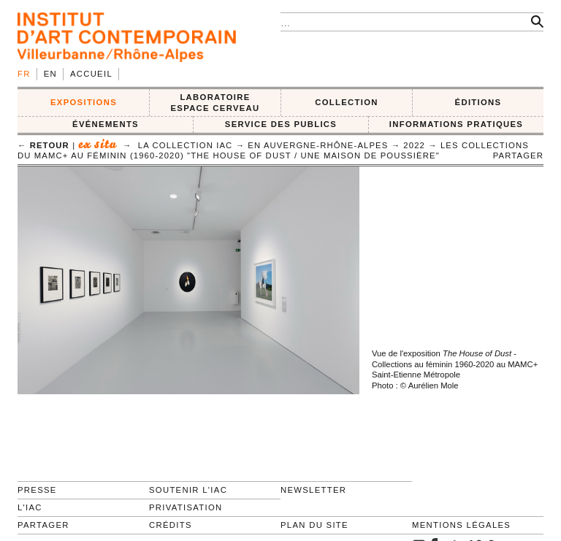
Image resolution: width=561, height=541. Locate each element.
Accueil (91, 73)
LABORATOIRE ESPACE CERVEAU (214, 102)
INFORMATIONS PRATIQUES (456, 124)
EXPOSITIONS (83, 102)
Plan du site (314, 525)
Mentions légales (461, 525)
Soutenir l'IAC (188, 490)
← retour (43, 145)
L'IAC (30, 507)
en (50, 73)
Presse (37, 490)
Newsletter (313, 490)
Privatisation (186, 507)
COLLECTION (346, 102)
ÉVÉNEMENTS (105, 124)
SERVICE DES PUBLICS (281, 124)
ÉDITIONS (478, 102)
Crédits (170, 525)
